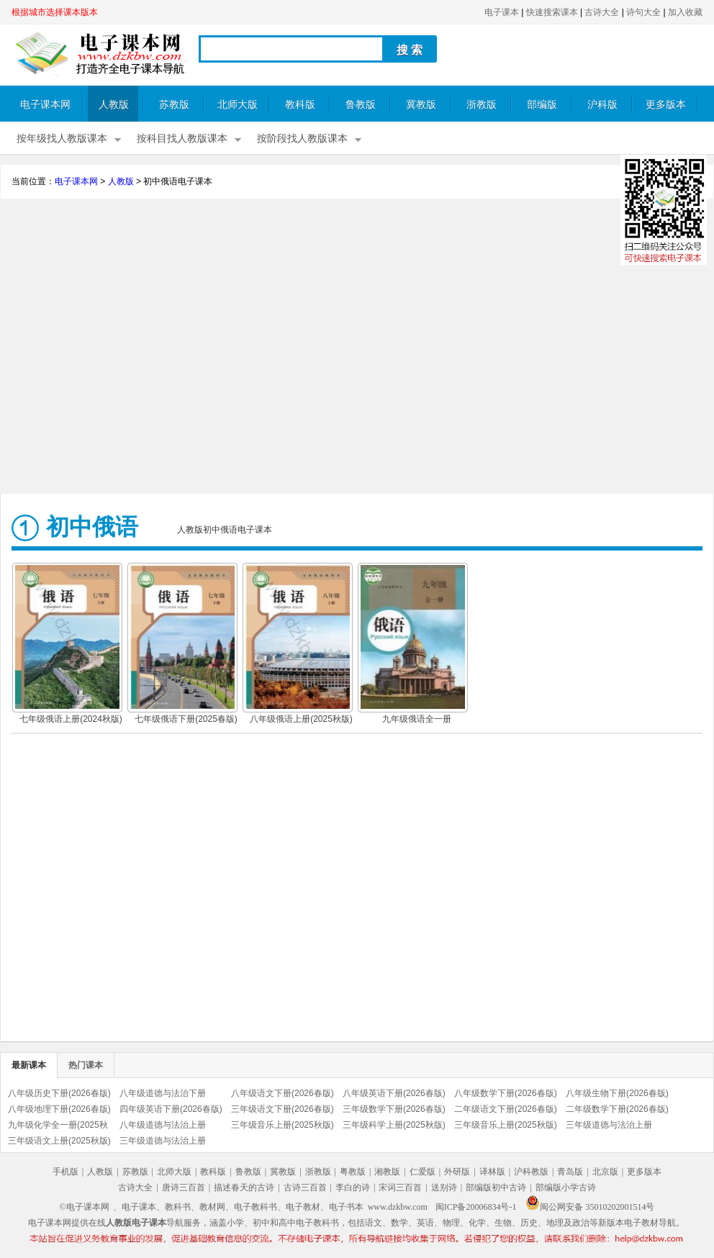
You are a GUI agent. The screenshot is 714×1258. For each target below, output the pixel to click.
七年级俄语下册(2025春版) (186, 719)
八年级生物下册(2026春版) (617, 1093)
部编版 (542, 104)
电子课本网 (45, 104)
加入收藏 (685, 12)
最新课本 (29, 1065)
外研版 (457, 1172)
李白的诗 (352, 1187)
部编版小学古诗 (566, 1187)
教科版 (300, 104)
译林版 (492, 1172)
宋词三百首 (400, 1187)
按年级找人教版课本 (62, 138)
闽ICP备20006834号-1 (476, 1207)
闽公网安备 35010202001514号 (589, 1207)
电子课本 (501, 12)
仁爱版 (422, 1172)
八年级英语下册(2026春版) (394, 1093)
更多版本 (666, 104)
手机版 (65, 1172)
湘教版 (387, 1172)
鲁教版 (360, 104)
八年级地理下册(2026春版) (59, 1109)
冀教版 (421, 104)
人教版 (114, 104)
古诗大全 (601, 12)
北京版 (605, 1172)
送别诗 (444, 1187)
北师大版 (237, 104)
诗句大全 (643, 12)
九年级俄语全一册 (416, 719)
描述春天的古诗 (244, 1187)
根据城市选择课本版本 (55, 12)
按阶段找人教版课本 (302, 138)
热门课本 (85, 1065)
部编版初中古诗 (496, 1187)
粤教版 (353, 1172)
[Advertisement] (357, 348)
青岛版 (570, 1172)
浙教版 (481, 104)
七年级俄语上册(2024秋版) (70, 719)
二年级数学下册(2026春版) (617, 1109)
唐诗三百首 (183, 1187)
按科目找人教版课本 (182, 138)
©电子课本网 (84, 1207)
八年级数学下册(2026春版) (505, 1093)
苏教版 (174, 104)
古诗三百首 (305, 1187)
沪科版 (602, 104)
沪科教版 (531, 1172)
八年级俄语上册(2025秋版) (301, 719)
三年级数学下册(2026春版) (394, 1109)
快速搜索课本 (552, 12)
